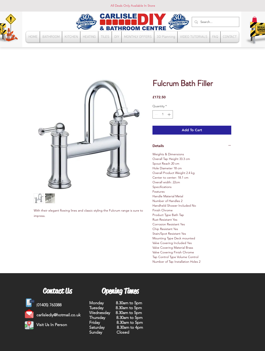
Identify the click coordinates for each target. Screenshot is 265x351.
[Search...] (215, 22)
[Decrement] (156, 114)
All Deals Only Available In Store (133, 6)
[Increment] (169, 114)
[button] (254, 19)
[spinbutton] (163, 114)
